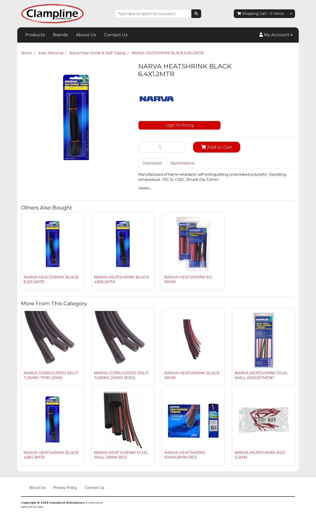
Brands (60, 34)
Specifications (183, 163)
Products (35, 34)
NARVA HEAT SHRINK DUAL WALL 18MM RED (121, 455)
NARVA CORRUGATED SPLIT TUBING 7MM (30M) (50, 375)
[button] (276, 35)
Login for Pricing (179, 125)
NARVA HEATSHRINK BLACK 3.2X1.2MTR (51, 279)
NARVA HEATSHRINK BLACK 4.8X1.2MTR (121, 279)
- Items (260, 13)
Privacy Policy (65, 487)
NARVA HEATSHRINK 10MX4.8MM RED (184, 455)
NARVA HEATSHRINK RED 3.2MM (260, 455)
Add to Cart (216, 147)
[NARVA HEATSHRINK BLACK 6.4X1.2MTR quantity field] (162, 147)
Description (152, 163)
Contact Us (116, 34)
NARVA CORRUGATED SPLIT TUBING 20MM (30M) (121, 375)
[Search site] (196, 13)
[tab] (152, 163)
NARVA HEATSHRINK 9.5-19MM (188, 279)
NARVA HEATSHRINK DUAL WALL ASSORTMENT (261, 375)
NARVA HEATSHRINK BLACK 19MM (191, 375)
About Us (86, 34)
